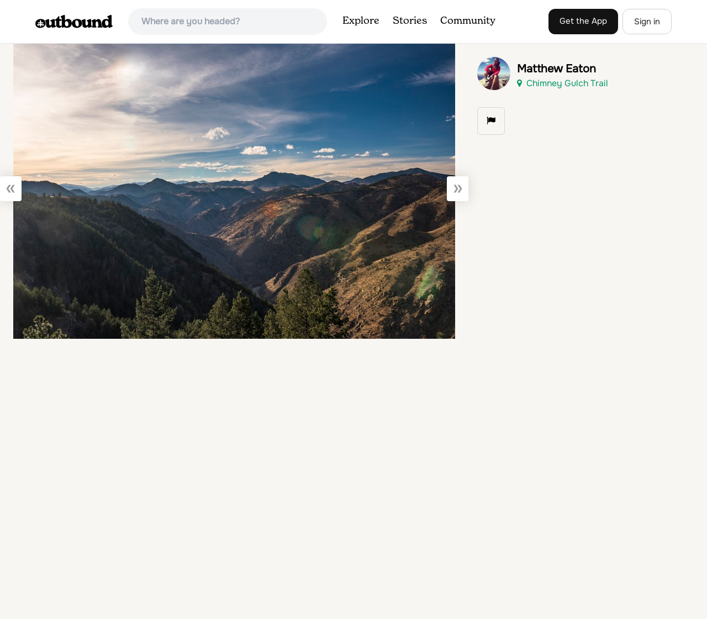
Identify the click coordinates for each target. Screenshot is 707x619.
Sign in (647, 21)
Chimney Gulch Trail (562, 83)
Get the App (583, 21)
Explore (360, 21)
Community (467, 21)
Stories (410, 21)
